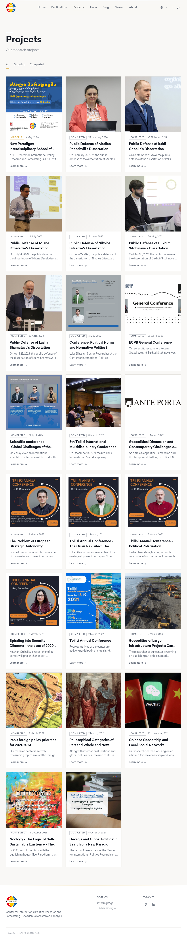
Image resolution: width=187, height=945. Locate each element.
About (133, 7)
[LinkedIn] (154, 904)
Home (41, 7)
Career (119, 7)
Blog (106, 7)
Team (93, 7)
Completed (37, 64)
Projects (78, 8)
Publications (59, 7)
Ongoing (19, 64)
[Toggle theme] (178, 8)
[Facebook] (146, 904)
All (7, 66)
